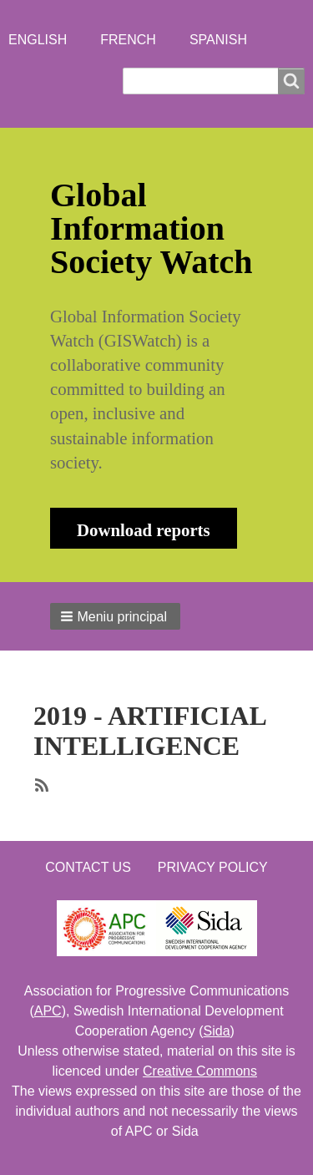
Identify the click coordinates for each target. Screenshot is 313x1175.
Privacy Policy (213, 867)
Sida (217, 1031)
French (128, 40)
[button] (115, 616)
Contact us (88, 867)
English (37, 40)
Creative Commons (200, 1071)
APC (48, 1011)
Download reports (143, 529)
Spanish (218, 40)
